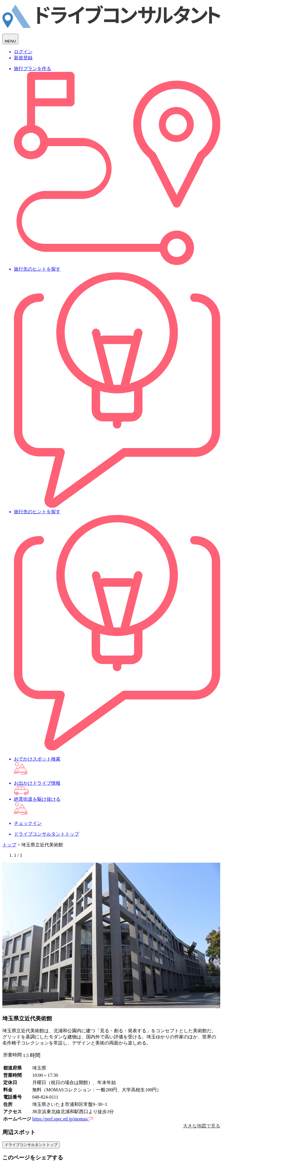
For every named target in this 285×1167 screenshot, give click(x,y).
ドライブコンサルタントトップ (31, 1145)
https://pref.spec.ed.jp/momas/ (62, 1118)
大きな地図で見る (201, 1125)
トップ (9, 844)
